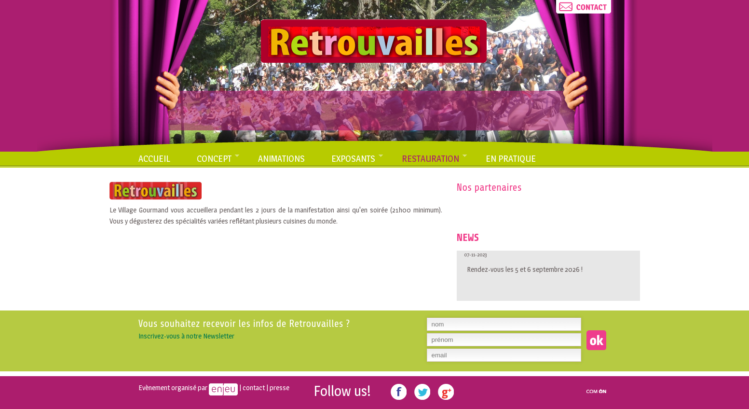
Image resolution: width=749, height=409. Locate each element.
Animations (281, 158)
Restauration (434, 160)
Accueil (154, 158)
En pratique (511, 158)
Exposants (357, 160)
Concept (218, 160)
